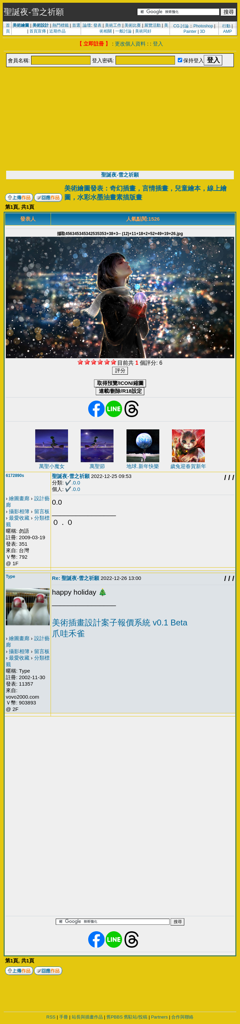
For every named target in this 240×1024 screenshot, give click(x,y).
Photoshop (203, 26)
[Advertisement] (120, 119)
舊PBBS (114, 1017)
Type (10, 576)
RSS (51, 1017)
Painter (190, 31)
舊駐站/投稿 (135, 1017)
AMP (227, 31)
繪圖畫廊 (19, 498)
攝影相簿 (19, 511)
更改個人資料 (130, 44)
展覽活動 (152, 25)
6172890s (15, 475)
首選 (76, 25)
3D (202, 31)
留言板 (42, 511)
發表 (97, 25)
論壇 (87, 25)
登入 (158, 44)
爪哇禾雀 (68, 633)
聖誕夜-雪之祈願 (120, 175)
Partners (159, 1017)
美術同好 (143, 31)
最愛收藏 (19, 518)
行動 (226, 26)
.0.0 (75, 482)
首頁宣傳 (37, 31)
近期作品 (57, 31)
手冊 (63, 1017)
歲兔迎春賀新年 (188, 466)
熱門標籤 (60, 25)
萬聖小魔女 (52, 466)
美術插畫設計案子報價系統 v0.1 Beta (119, 622)
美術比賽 (132, 25)
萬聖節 (97, 466)
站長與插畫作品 (87, 1017)
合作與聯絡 (182, 1017)
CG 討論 (181, 26)
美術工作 (113, 25)
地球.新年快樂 (142, 466)
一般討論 (123, 31)
